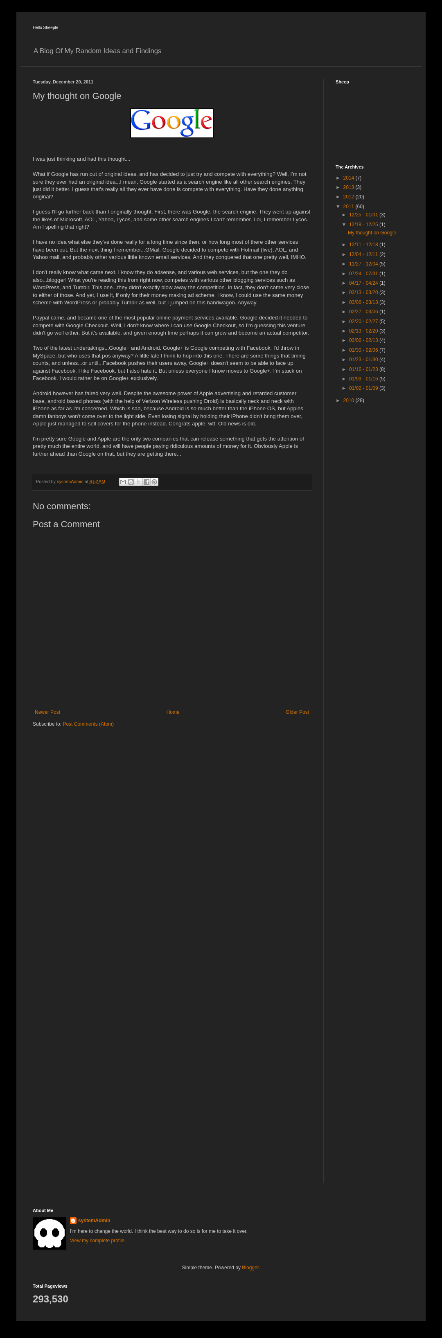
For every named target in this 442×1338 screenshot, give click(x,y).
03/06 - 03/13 (364, 302)
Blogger (250, 1268)
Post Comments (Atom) (88, 724)
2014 (349, 178)
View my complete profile (97, 1241)
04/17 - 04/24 (364, 283)
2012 (349, 197)
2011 (349, 206)
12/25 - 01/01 (364, 215)
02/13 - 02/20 (364, 331)
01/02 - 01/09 (364, 388)
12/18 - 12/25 (364, 224)
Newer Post (47, 712)
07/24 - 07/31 (364, 274)
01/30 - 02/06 (364, 350)
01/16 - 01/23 (364, 369)
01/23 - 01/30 (364, 359)
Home (173, 712)
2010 (349, 400)
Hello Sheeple (45, 27)
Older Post (297, 712)
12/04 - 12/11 (364, 254)
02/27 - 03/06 (364, 312)
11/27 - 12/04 (364, 264)
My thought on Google (372, 233)
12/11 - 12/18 (364, 244)
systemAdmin (94, 1220)
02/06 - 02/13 (364, 340)
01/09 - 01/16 (364, 379)
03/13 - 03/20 (364, 292)
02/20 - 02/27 (364, 321)
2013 (349, 187)
